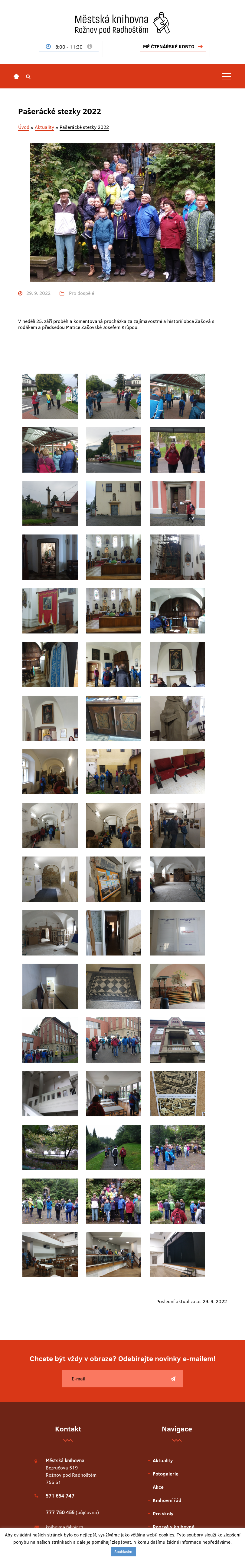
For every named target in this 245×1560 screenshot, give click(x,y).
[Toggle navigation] (226, 76)
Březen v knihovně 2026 (71, 1419)
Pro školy (163, 1307)
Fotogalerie (165, 1268)
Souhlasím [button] (123, 1551)
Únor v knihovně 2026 (68, 1432)
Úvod (23, 127)
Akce (158, 1281)
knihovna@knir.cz (64, 1321)
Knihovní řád (167, 1294)
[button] (28, 76)
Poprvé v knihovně (173, 1321)
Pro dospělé (81, 293)
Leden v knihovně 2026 (70, 1445)
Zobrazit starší (68, 1483)
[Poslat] (173, 1173)
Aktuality (44, 127)
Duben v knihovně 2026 (70, 1405)
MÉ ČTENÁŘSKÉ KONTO (168, 46)
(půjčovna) (72, 1306)
